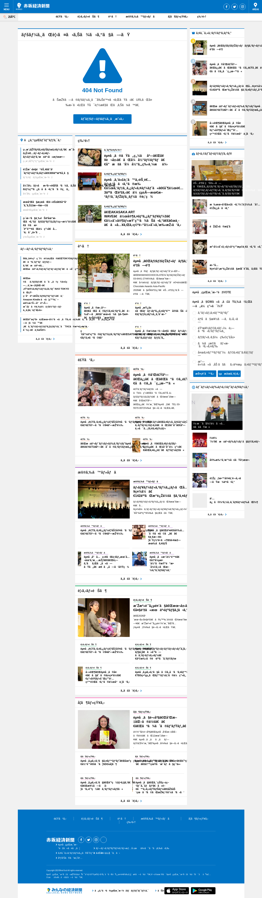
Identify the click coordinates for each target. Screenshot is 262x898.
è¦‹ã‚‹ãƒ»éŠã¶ (88, 16)
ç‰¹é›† (201, 16)
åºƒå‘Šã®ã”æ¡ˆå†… (70, 858)
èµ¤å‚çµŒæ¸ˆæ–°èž (32, 6)
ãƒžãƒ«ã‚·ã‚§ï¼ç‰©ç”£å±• (216, 337)
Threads (103, 840)
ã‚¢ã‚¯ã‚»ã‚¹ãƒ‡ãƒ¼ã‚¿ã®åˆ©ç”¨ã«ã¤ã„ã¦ (84, 853)
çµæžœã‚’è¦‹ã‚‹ (229, 373)
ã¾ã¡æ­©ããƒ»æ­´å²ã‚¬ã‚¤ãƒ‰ (213, 345)
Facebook (226, 7)
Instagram (242, 7)
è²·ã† (112, 16)
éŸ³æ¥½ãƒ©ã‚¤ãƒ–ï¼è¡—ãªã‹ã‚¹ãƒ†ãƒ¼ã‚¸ (216, 330)
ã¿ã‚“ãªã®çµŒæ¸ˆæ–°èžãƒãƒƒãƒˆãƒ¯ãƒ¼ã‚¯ (64, 890)
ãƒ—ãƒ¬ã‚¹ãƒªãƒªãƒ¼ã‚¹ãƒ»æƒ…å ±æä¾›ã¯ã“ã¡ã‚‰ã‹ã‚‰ (132, 848)
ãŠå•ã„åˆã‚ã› (108, 853)
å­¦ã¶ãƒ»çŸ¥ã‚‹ (178, 16)
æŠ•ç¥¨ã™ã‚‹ (204, 373)
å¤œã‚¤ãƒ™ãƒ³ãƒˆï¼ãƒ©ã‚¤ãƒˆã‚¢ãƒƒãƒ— (225, 354)
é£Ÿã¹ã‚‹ (62, 16)
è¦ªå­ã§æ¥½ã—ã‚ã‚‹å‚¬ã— (219, 320)
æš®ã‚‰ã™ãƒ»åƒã (142, 16)
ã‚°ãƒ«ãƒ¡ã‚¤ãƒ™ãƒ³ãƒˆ (213, 312)
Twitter (234, 7)
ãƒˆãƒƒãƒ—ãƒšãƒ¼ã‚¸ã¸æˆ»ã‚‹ (102, 118)
